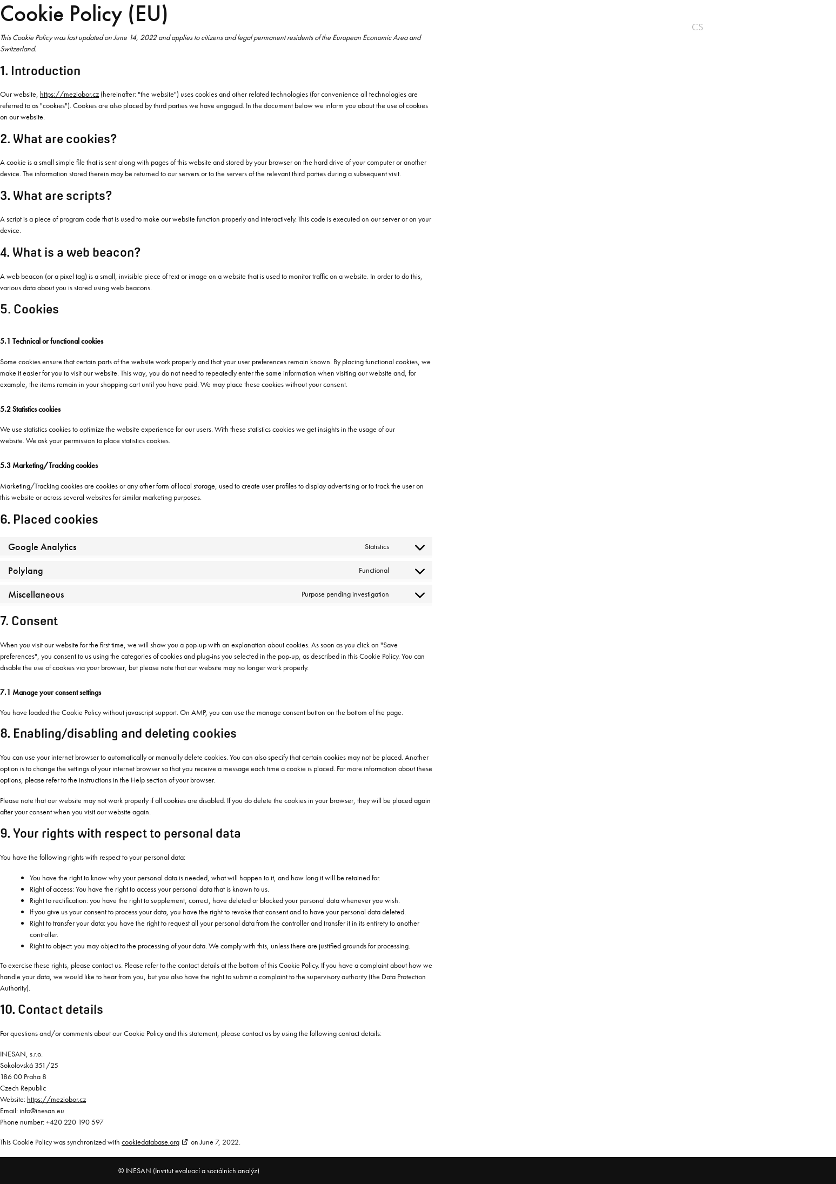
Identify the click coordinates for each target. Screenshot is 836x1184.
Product (272, 27)
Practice (330, 27)
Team (380, 27)
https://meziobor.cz (69, 94)
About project (152, 27)
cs (697, 27)
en (712, 27)
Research (432, 27)
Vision (219, 27)
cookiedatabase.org (150, 1142)
